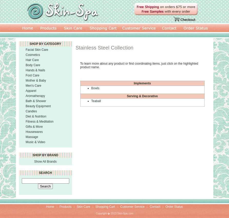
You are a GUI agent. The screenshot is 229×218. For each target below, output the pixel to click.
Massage (32, 137)
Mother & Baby (36, 80)
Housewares (34, 132)
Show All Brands (45, 161)
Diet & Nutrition (36, 116)
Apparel (31, 91)
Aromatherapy (35, 96)
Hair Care (32, 60)
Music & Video (35, 142)
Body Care (33, 65)
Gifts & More (34, 126)
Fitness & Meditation (40, 121)
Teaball (96, 101)
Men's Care (33, 85)
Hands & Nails (35, 70)
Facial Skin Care (37, 50)
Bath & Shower (36, 101)
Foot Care (32, 75)
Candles (31, 111)
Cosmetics (33, 55)
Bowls (95, 88)
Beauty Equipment (38, 106)
